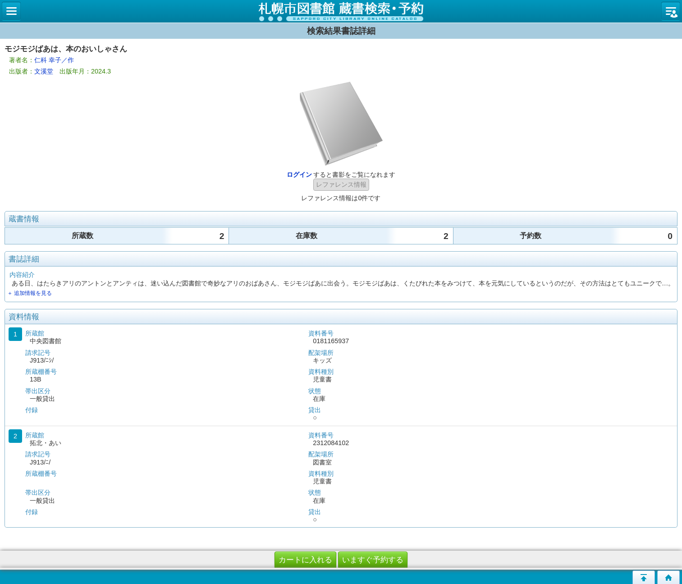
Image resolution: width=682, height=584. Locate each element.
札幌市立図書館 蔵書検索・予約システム (341, 11)
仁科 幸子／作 (54, 60)
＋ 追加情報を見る (29, 293)
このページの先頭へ (643, 577)
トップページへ (668, 577)
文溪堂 (43, 71)
